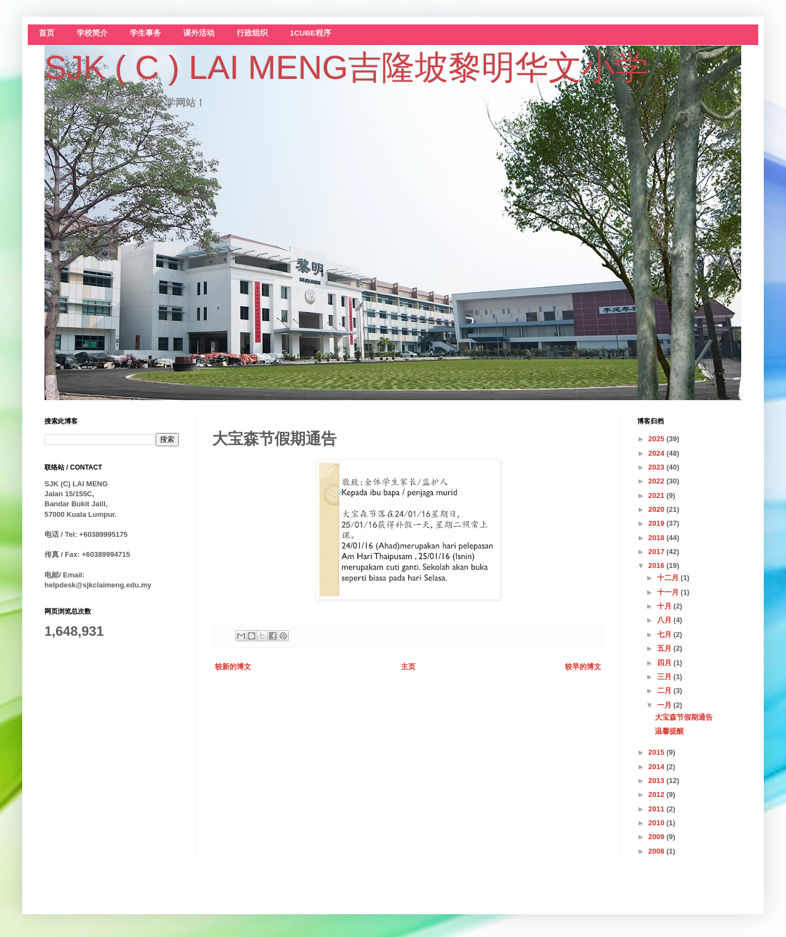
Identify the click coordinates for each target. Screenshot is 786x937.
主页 (408, 666)
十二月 (669, 578)
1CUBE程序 (310, 33)
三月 (665, 676)
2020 (657, 509)
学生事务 (145, 33)
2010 (657, 823)
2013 (657, 780)
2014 (657, 766)
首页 (46, 33)
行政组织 (252, 33)
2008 (657, 851)
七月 (665, 634)
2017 (657, 551)
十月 (665, 606)
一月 (665, 705)
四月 (665, 663)
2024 (657, 453)
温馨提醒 (669, 731)
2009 (657, 837)
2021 (657, 495)
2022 (657, 481)
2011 (657, 809)
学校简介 (92, 33)
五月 (665, 648)
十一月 (669, 592)
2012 (657, 794)
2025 (657, 439)
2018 (657, 538)
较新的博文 (233, 666)
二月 (665, 690)
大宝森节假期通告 (684, 717)
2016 (657, 565)
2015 (657, 752)
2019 (657, 523)
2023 (657, 467)
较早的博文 (583, 666)
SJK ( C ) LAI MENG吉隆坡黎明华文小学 (346, 67)
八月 (665, 620)
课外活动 (198, 33)
